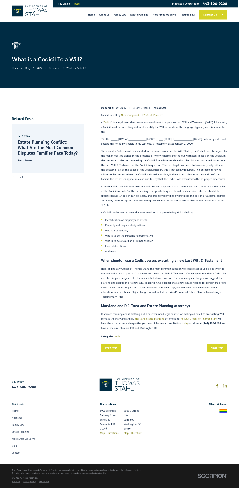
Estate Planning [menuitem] (139, 14)
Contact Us (213, 15)
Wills (117, 336)
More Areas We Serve (23, 438)
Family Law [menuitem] (120, 14)
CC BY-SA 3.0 (145, 115)
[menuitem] (16, 481)
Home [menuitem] (91, 14)
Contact (16, 452)
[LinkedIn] (225, 386)
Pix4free (158, 115)
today (185, 323)
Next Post (217, 347)
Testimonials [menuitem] (187, 14)
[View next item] (27, 215)
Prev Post (111, 347)
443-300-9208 (215, 3)
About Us (17, 417)
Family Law (18, 424)
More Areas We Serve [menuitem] (164, 14)
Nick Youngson (129, 115)
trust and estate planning (149, 318)
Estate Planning (20, 431)
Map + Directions (109, 433)
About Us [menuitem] (104, 14)
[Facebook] (217, 386)
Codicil (107, 122)
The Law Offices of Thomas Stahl (198, 318)
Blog (77, 3)
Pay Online (64, 3)
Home (15, 410)
